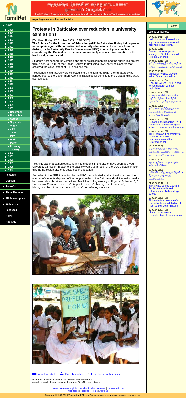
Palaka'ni (11, 186)
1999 (10, 163)
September (16, 122)
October (14, 118)
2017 (10, 60)
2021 (10, 46)
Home (9, 216)
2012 (10, 77)
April (13, 139)
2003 (10, 108)
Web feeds (12, 204)
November (16, 115)
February (15, 146)
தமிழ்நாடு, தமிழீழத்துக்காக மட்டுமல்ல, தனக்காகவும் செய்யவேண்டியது (164, 111)
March (13, 142)
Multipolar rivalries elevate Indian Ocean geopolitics (163, 75)
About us (11, 221)
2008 (10, 91)
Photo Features (14, 192)
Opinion (10, 180)
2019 (10, 53)
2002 (10, 153)
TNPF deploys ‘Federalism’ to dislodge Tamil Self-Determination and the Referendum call (165, 138)
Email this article (46, 374)
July (12, 129)
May (12, 136)
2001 (10, 156)
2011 (10, 81)
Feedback (11, 210)
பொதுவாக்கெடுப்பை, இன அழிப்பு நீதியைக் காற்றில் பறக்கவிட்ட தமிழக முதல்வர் (165, 98)
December (16, 112)
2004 (10, 105)
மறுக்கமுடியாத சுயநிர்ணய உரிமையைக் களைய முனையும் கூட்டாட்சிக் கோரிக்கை (166, 151)
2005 (10, 101)
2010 (10, 84)
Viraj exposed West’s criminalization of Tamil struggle (166, 213)
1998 (10, 166)
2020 (10, 50)
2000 (10, 160)
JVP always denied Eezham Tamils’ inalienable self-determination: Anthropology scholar (164, 189)
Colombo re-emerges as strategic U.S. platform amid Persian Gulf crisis (164, 54)
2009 (10, 88)
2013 (10, 74)
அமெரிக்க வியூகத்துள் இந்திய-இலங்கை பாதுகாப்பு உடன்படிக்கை (166, 175)
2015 (10, 67)
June (13, 132)
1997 (10, 170)
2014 (10, 70)
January (14, 149)
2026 (10, 29)
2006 (10, 98)
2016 (10, 64)
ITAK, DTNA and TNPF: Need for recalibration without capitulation (165, 86)
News (9, 25)
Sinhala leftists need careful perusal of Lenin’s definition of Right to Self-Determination (165, 203)
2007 (10, 94)
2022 (10, 43)
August (14, 125)
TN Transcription (15, 198)
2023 (10, 40)
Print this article (74, 374)
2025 (10, 33)
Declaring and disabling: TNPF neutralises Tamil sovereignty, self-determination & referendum (166, 125)
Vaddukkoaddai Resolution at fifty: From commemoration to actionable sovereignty (164, 42)
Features (11, 174)
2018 (10, 57)
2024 (10, 36)
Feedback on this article (106, 374)
